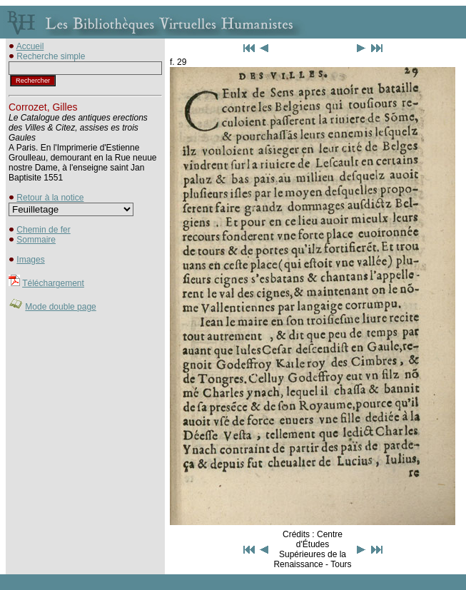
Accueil (30, 46)
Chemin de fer (43, 230)
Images (30, 260)
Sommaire (36, 240)
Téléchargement (53, 283)
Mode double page (60, 307)
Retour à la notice (49, 198)
